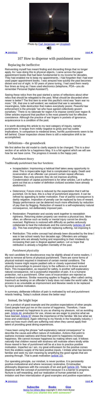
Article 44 (16, 313)
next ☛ (89, 52)
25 (14, 228)
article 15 (57, 355)
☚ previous (11, 52)
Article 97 (26, 316)
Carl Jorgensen (47, 44)
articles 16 (79, 225)
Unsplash (65, 44)
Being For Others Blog (34, 390)
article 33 (73, 367)
